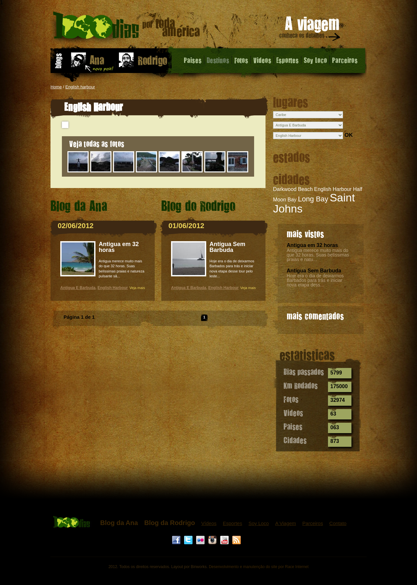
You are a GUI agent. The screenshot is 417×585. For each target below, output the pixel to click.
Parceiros (345, 60)
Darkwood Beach (293, 189)
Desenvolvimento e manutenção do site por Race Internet (259, 566)
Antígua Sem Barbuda (314, 270)
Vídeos (209, 523)
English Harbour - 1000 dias (126, 27)
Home (56, 86)
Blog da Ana (119, 522)
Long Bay (313, 199)
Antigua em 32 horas (312, 245)
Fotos (241, 60)
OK (348, 135)
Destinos (218, 60)
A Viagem (285, 523)
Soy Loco (315, 60)
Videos (262, 60)
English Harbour (333, 189)
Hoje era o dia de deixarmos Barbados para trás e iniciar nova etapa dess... (315, 280)
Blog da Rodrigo (169, 522)
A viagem (310, 30)
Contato (338, 523)
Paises (193, 60)
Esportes (287, 60)
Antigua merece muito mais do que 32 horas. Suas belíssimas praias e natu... (318, 255)
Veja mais (137, 288)
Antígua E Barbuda (77, 287)
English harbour (80, 86)
